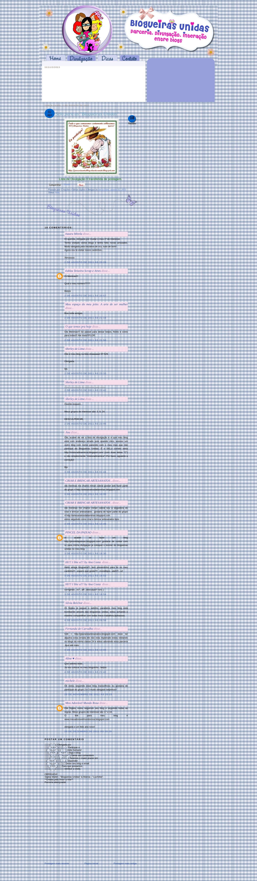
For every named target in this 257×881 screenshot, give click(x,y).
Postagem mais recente (57, 863)
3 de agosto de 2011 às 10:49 (85, 523)
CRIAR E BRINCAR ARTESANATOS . (88, 480)
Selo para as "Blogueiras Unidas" (87, 113)
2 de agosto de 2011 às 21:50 (85, 340)
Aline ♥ (69, 658)
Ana (67, 432)
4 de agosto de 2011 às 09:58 (85, 620)
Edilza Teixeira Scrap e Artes (83, 271)
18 (132, 117)
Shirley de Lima (75, 348)
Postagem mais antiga (125, 863)
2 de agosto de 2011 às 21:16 (85, 317)
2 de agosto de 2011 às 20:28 (85, 262)
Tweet (67, 184)
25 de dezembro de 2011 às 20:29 (88, 731)
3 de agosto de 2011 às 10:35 (85, 494)
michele (70, 680)
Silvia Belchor (74, 603)
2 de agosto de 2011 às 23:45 (85, 423)
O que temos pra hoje (78, 326)
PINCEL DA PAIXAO (78, 532)
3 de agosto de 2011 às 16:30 (85, 553)
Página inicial (91, 863)
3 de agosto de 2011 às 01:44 (85, 472)
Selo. (57, 192)
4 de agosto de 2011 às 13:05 (85, 650)
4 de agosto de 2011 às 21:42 (85, 672)
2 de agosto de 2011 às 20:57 (85, 295)
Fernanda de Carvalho (79, 628)
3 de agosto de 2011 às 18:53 (85, 575)
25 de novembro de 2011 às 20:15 (88, 694)
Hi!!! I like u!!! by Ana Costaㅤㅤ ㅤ (83, 562)
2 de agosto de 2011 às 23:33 (85, 373)
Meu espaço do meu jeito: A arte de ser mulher (96, 304)
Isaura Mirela (73, 233)
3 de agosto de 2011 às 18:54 (85, 594)
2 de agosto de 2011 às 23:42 (85, 390)
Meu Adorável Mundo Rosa (82, 703)
